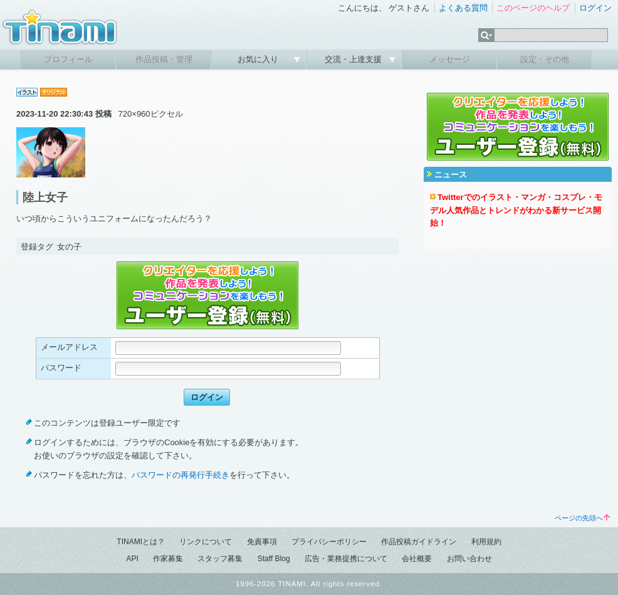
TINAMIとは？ (141, 541)
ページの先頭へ (582, 518)
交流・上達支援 (354, 59)
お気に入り (259, 59)
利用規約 (486, 541)
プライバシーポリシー (329, 541)
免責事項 (262, 541)
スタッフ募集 (220, 558)
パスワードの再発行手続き (180, 475)
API (132, 558)
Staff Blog (274, 558)
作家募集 (168, 558)
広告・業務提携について (346, 558)
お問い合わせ (469, 558)
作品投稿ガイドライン (418, 541)
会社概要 (417, 558)
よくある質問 (463, 8)
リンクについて (205, 541)
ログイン (595, 8)
